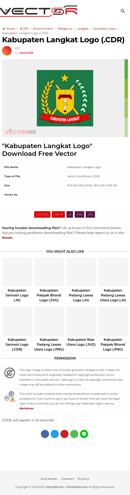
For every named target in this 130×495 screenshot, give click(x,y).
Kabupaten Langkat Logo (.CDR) (63, 39)
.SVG (90, 214)
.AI (69, 214)
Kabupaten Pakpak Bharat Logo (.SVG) (49, 295)
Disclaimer (49, 478)
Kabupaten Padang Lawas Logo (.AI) (81, 295)
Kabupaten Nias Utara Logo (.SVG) (81, 342)
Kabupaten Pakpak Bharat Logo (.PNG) (113, 344)
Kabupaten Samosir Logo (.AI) (17, 295)
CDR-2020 (42, 214)
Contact (67, 478)
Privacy (83, 478)
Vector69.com (55, 486)
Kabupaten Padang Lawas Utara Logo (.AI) (113, 295)
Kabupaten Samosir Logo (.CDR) (17, 344)
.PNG (79, 214)
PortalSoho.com (77, 486)
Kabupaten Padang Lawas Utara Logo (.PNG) (49, 344)
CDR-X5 (58, 214)
